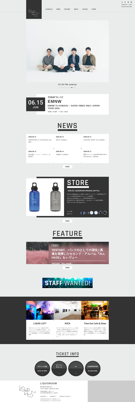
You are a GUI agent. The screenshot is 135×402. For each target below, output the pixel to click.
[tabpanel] (67, 53)
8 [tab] (71, 87)
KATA (130, 4)
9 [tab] (73, 87)
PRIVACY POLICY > (65, 396)
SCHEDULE (49, 9)
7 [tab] (70, 87)
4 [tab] (64, 87)
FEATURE (67, 9)
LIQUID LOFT (124, 4)
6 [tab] (68, 87)
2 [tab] (61, 87)
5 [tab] (66, 87)
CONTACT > (43, 396)
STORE (94, 9)
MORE (67, 167)
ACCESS (85, 9)
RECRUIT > (53, 396)
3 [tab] (63, 87)
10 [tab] (75, 87)
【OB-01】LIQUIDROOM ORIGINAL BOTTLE (83, 191)
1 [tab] (59, 87)
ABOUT (76, 9)
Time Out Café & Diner (126, 6)
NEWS (58, 9)
